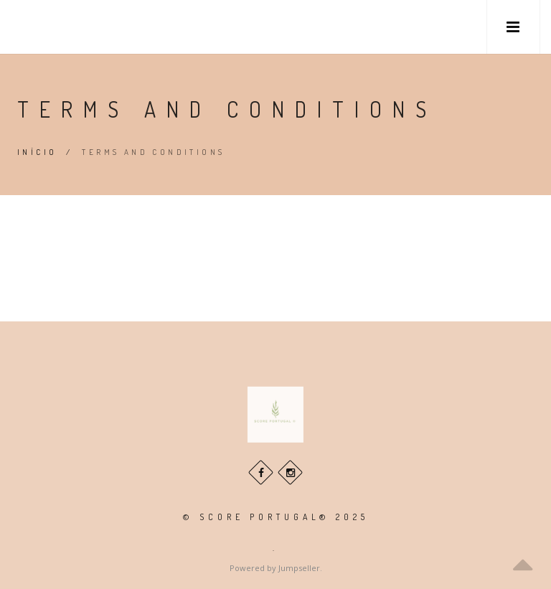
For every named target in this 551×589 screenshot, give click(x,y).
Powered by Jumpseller (275, 567)
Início (37, 152)
